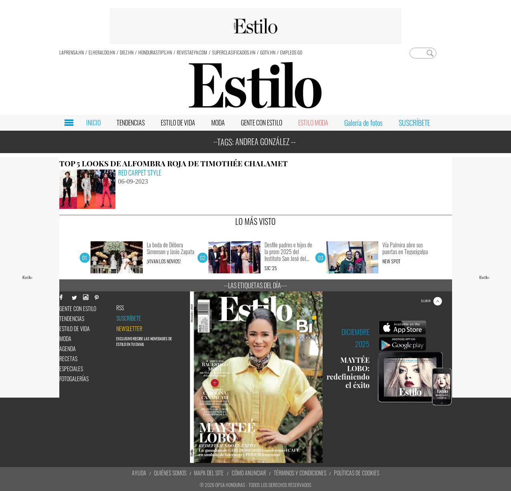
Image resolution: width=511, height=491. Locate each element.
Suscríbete (128, 318)
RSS (120, 308)
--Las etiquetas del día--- (255, 285)
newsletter (129, 328)
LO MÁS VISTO (255, 221)
